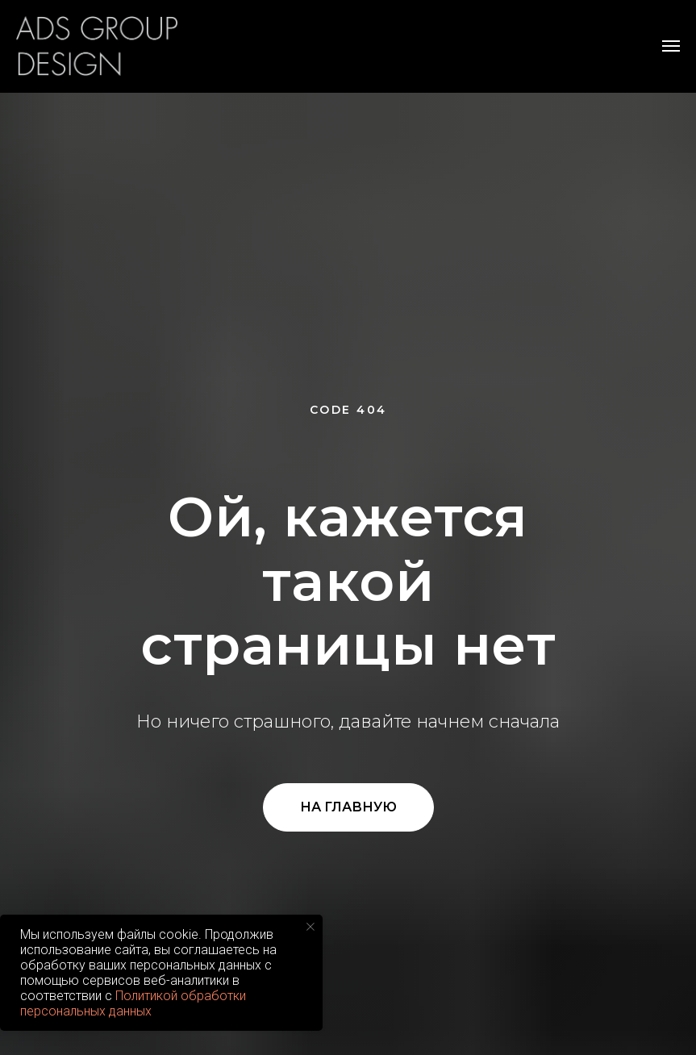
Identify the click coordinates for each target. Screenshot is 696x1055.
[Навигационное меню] (671, 46)
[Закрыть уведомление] (310, 927)
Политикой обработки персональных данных (133, 1003)
